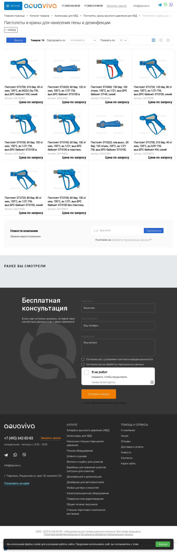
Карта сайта (128, 463)
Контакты (127, 458)
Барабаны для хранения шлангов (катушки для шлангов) (86, 469)
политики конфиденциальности (135, 359)
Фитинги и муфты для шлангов (85, 461)
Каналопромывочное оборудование (88, 493)
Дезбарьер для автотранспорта (85, 482)
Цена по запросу (24, 104)
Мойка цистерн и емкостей (83, 487)
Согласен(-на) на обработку (115, 364)
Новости (126, 452)
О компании (128, 430)
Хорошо (162, 544)
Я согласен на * (123, 240)
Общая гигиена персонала (82, 504)
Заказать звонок (117, 5)
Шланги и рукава (77, 456)
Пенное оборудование (80, 450)
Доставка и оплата (132, 446)
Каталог (72, 424)
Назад (12, 30)
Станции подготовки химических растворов (86, 511)
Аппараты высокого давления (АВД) (88, 430)
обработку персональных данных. (130, 240)
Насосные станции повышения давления (85, 443)
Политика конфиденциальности (62, 534)
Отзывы (126, 441)
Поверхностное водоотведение (85, 498)
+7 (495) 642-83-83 (18, 438)
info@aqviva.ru (141, 6)
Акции (124, 435)
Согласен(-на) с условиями (119, 359)
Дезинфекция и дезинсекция (84, 476)
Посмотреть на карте (16, 483)
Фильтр (16, 40)
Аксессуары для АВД (79, 435)
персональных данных (131, 364)
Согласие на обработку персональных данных (107, 534)
